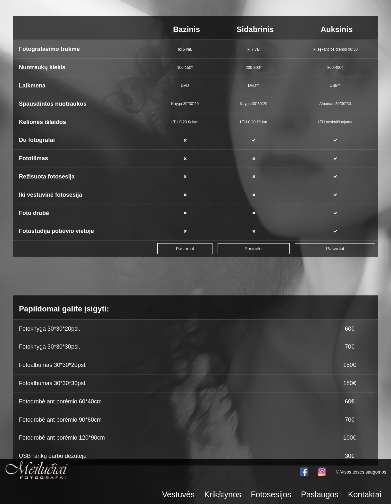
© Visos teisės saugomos (361, 472)
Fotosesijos (271, 494)
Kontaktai (364, 494)
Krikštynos (222, 494)
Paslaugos (319, 494)
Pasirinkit (185, 248)
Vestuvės (178, 494)
